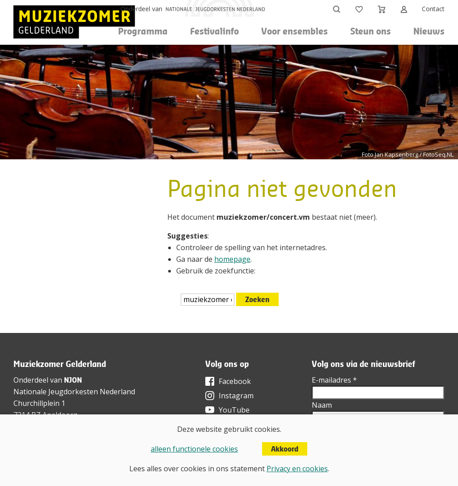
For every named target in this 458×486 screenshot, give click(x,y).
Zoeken (257, 299)
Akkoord (284, 449)
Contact (433, 8)
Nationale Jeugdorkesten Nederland (74, 391)
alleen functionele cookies (194, 449)
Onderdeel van (141, 8)
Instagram (236, 396)
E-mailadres (334, 380)
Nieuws (429, 31)
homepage (232, 259)
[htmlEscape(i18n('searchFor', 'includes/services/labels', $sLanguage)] (207, 300)
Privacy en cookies (297, 468)
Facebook (235, 381)
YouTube (234, 410)
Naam (322, 405)
